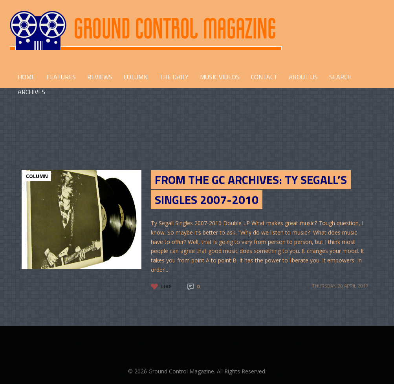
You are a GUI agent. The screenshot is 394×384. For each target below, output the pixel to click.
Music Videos (220, 77)
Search (340, 77)
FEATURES (61, 77)
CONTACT (264, 77)
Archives (31, 91)
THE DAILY (174, 77)
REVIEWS (99, 77)
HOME (26, 77)
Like (166, 286)
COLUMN (136, 77)
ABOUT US (303, 77)
